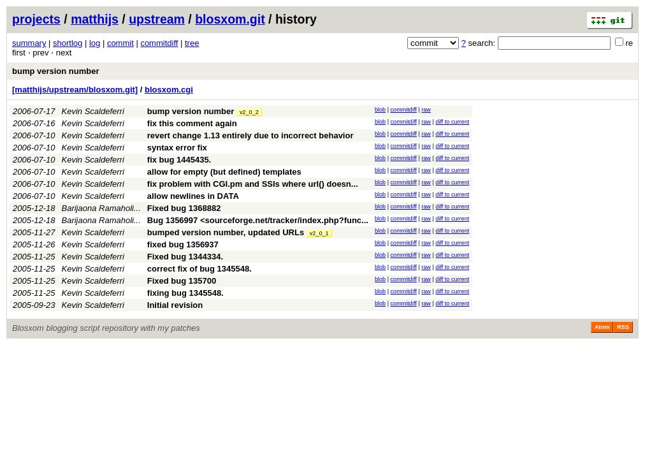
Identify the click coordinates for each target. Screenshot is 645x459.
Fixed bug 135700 (181, 281)
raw (426, 109)
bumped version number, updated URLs (225, 232)
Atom (602, 327)
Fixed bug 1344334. (185, 256)
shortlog (67, 43)
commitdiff (159, 43)
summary (29, 43)
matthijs (95, 19)
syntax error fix (177, 147)
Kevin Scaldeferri (93, 111)
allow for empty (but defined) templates (224, 172)
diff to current (452, 122)
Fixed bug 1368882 (184, 208)
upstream (157, 19)
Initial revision (175, 305)
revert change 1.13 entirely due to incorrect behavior (250, 135)
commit (120, 43)
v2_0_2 (249, 112)
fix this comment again (192, 123)
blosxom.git (230, 19)
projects (36, 19)
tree (192, 43)
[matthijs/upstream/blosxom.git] (75, 89)
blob (380, 109)
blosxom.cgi (169, 89)
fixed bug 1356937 (183, 244)
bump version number (55, 71)
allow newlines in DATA (193, 196)
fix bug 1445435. (179, 159)
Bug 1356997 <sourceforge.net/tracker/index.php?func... (257, 220)
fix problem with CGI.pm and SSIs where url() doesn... (252, 184)
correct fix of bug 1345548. (199, 268)
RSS (623, 327)
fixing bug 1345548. (185, 293)
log (94, 43)
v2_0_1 (319, 233)
